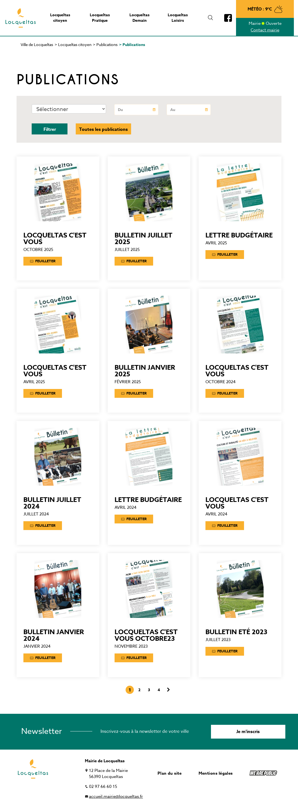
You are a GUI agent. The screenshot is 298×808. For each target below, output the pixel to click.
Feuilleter (42, 260)
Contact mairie (265, 30)
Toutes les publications (103, 129)
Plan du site (169, 773)
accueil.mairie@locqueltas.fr (116, 796)
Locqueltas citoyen (74, 44)
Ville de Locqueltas (37, 44)
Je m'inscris (248, 731)
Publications (107, 44)
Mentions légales (216, 773)
